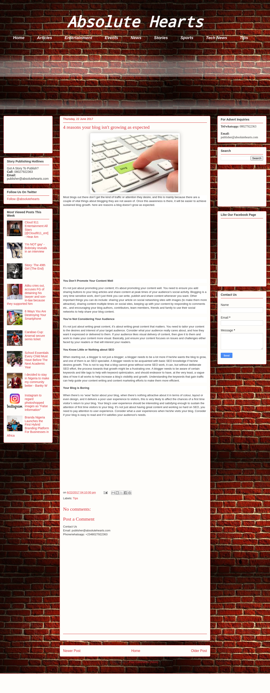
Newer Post (72, 651)
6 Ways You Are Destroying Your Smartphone (35, 315)
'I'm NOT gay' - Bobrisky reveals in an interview (36, 248)
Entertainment (78, 37)
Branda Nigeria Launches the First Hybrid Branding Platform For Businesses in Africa (28, 426)
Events (111, 37)
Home (19, 37)
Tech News (216, 37)
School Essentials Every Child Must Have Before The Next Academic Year (37, 360)
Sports (186, 37)
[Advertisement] (136, 79)
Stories (161, 37)
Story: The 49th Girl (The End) (35, 266)
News (136, 37)
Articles (44, 37)
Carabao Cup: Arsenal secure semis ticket (35, 335)
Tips (244, 37)
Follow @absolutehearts (23, 199)
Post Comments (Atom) (143, 662)
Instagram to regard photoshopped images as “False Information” (36, 403)
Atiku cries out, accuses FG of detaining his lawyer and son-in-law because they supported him (26, 294)
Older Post (199, 651)
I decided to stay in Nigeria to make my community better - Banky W (37, 380)
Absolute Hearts (135, 21)
